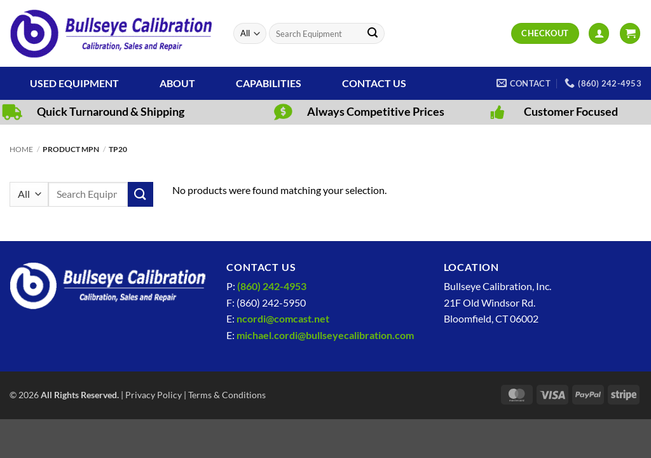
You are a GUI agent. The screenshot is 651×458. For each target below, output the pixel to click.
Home (21, 149)
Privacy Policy (153, 394)
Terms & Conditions (227, 394)
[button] (599, 33)
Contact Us (374, 83)
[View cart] (630, 33)
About (177, 83)
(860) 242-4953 (271, 286)
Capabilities (268, 83)
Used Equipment (74, 83)
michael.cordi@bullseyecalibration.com (325, 335)
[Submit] (372, 34)
